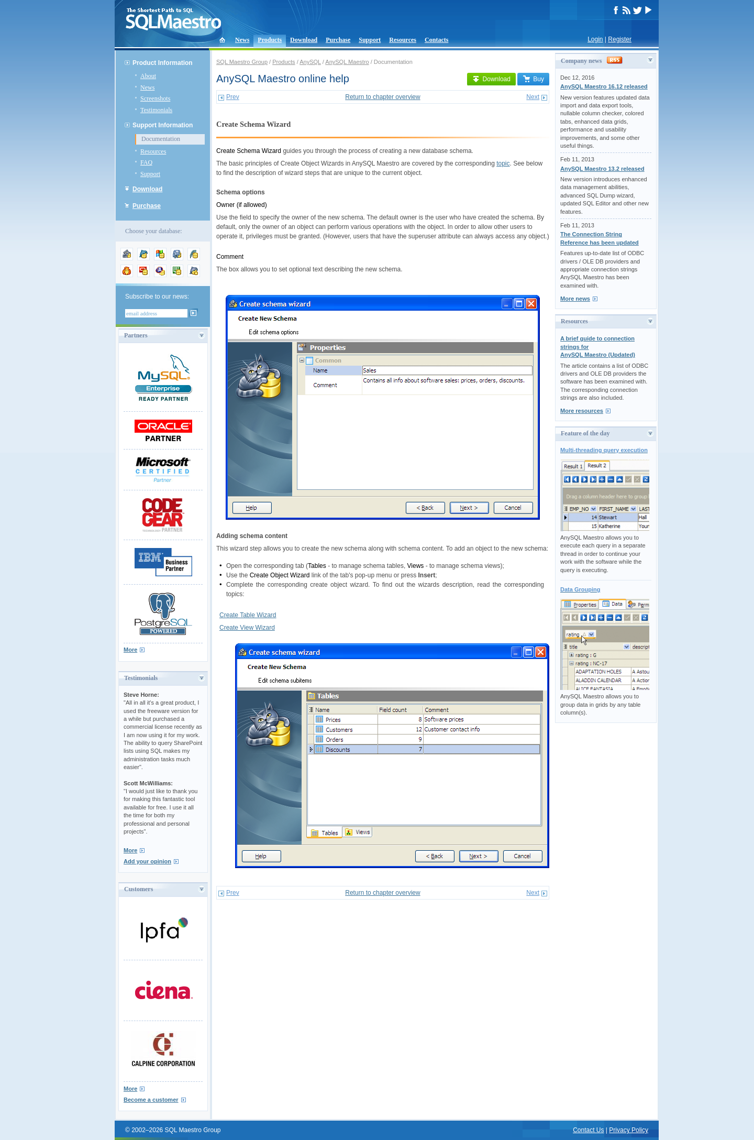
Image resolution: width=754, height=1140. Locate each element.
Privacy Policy (628, 1130)
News (242, 39)
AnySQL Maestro (347, 62)
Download (303, 39)
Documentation (160, 138)
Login (595, 39)
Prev (232, 97)
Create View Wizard (247, 627)
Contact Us (588, 1130)
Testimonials (156, 110)
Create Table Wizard (247, 615)
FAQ (146, 162)
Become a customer (151, 1100)
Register (619, 39)
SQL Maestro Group (242, 62)
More (130, 649)
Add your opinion (147, 861)
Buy (533, 79)
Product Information (162, 63)
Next (532, 97)
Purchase (338, 39)
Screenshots (155, 98)
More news (575, 298)
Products (270, 39)
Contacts (436, 39)
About (148, 76)
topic (502, 163)
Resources (402, 39)
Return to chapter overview (382, 97)
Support (370, 39)
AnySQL (310, 62)
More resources (581, 411)
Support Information (162, 125)
